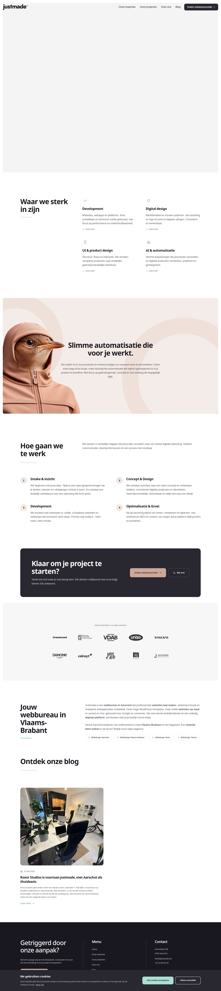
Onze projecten (142, 10)
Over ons (160, 10)
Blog (172, 10)
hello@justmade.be (163, 966)
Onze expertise (121, 10)
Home (94, 956)
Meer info (40, 985)
